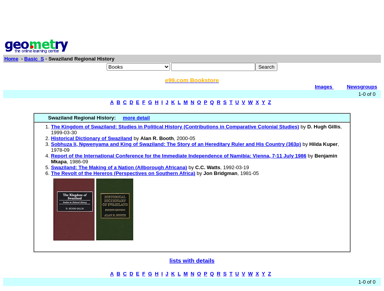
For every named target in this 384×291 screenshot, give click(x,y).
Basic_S (34, 59)
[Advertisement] (192, 20)
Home (11, 59)
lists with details (192, 260)
